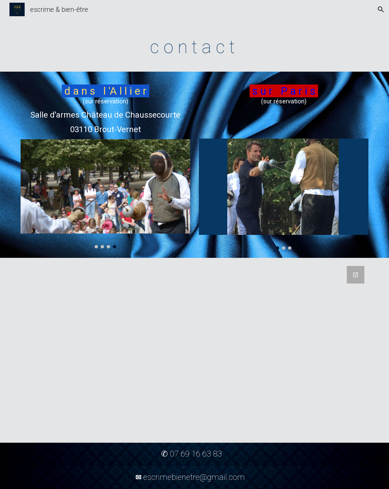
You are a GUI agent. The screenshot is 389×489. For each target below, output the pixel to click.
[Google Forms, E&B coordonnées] (194, 350)
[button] (381, 9)
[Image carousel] (105, 193)
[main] (194, 46)
